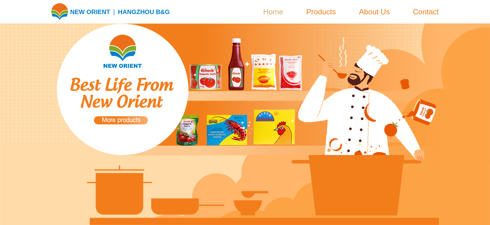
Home (273, 12)
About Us (374, 12)
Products (321, 12)
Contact (426, 12)
